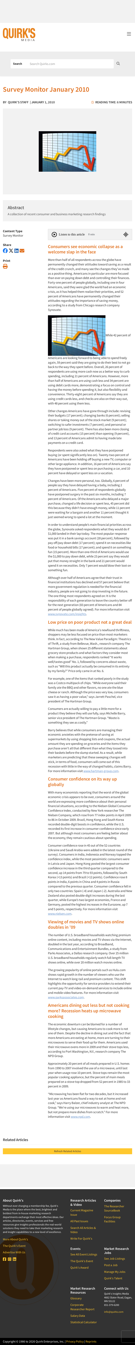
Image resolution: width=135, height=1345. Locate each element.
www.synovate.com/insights (67, 614)
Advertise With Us (14, 1252)
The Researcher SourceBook (114, 1208)
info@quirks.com (113, 1311)
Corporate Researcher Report (82, 1307)
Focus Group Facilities (112, 1219)
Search (17, 64)
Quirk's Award (79, 1267)
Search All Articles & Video (83, 1230)
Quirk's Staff (18, 102)
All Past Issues (79, 1221)
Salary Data (77, 1316)
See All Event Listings (83, 1254)
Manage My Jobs (114, 1272)
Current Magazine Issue (81, 1212)
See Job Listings (114, 1258)
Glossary (75, 1298)
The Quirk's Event (14, 1246)
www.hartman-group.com (101, 771)
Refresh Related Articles (67, 1151)
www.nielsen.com (60, 913)
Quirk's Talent (113, 1278)
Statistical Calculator (83, 1322)
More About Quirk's (15, 1239)
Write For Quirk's (81, 1238)
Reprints (91, 1341)
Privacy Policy (75, 1341)
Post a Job (111, 1265)
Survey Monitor (13, 235)
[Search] (70, 64)
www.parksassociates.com (66, 997)
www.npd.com (80, 1116)
